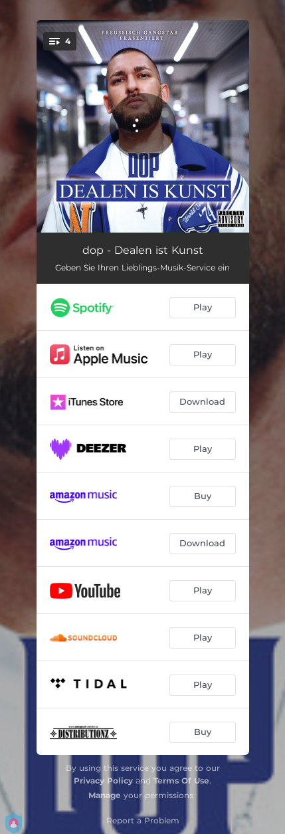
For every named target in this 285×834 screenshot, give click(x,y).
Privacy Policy (103, 780)
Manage (104, 795)
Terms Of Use (181, 780)
